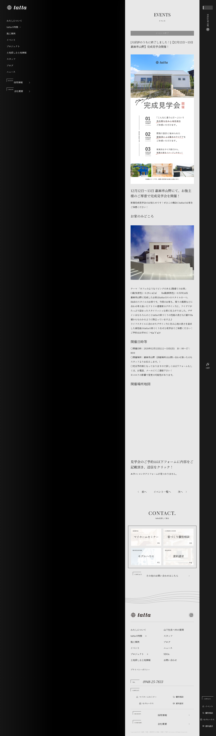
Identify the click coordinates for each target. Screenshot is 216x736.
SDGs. (167, 654)
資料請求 (207, 726)
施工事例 (11, 33)
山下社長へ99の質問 (174, 629)
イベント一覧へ (162, 491)
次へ (180, 491)
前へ (144, 491)
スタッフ (11, 59)
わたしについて (14, 21)
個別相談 (207, 712)
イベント (11, 40)
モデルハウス (207, 719)
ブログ (10, 65)
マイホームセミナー (148, 696)
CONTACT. (207, 699)
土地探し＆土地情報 (16, 52)
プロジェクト (13, 46)
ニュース (11, 72)
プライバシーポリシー (140, 669)
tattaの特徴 (14, 27)
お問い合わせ (170, 660)
